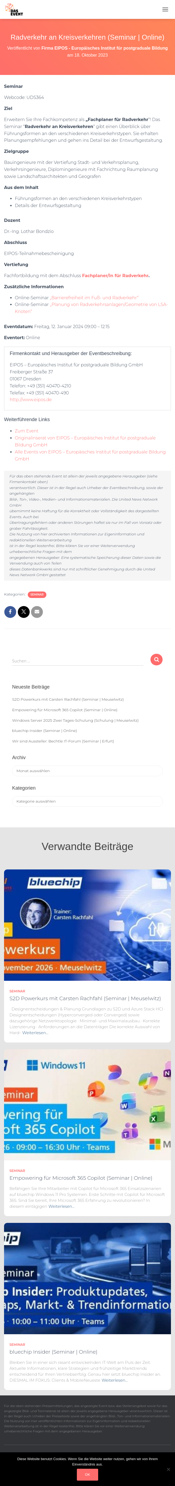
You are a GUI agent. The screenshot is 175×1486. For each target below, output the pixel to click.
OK (87, 1475)
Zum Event (26, 431)
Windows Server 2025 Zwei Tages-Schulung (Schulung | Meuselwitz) (75, 720)
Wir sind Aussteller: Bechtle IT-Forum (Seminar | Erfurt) (63, 741)
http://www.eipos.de (31, 399)
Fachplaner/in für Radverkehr (115, 275)
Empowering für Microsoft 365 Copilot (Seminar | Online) (65, 709)
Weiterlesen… (35, 1032)
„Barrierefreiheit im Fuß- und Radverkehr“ (94, 297)
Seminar (37, 594)
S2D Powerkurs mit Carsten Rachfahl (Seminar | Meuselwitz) (68, 699)
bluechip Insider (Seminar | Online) (44, 730)
